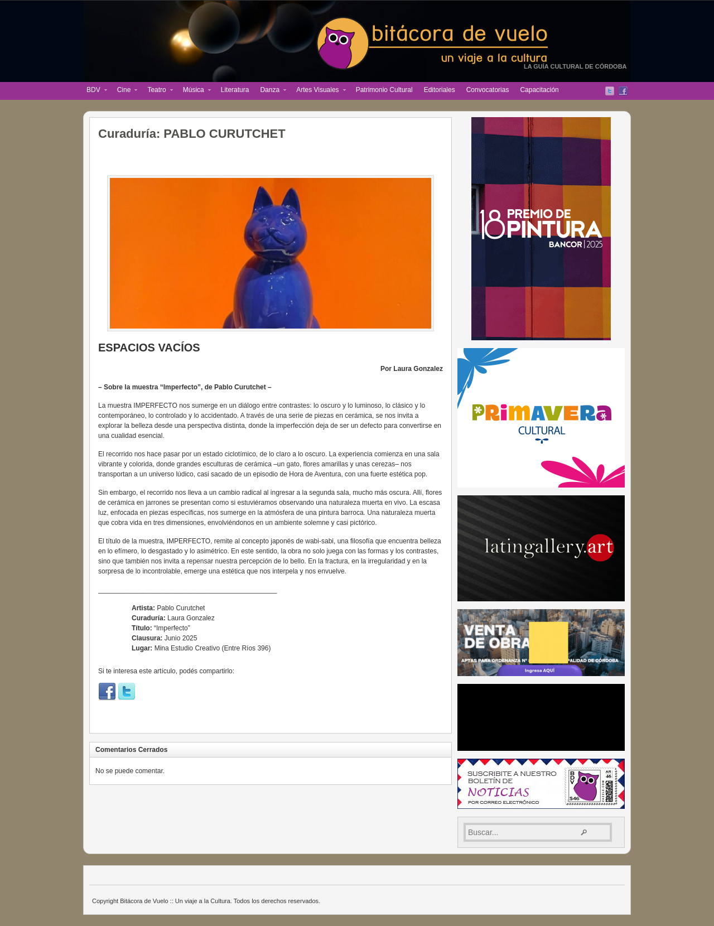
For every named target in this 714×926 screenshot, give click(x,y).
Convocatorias (487, 90)
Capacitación (539, 90)
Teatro (157, 91)
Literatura (235, 90)
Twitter (609, 90)
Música (194, 91)
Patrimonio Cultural (384, 90)
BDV (94, 91)
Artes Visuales (318, 91)
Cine (125, 91)
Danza (270, 91)
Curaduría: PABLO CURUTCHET (192, 134)
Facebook (623, 90)
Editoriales (439, 90)
